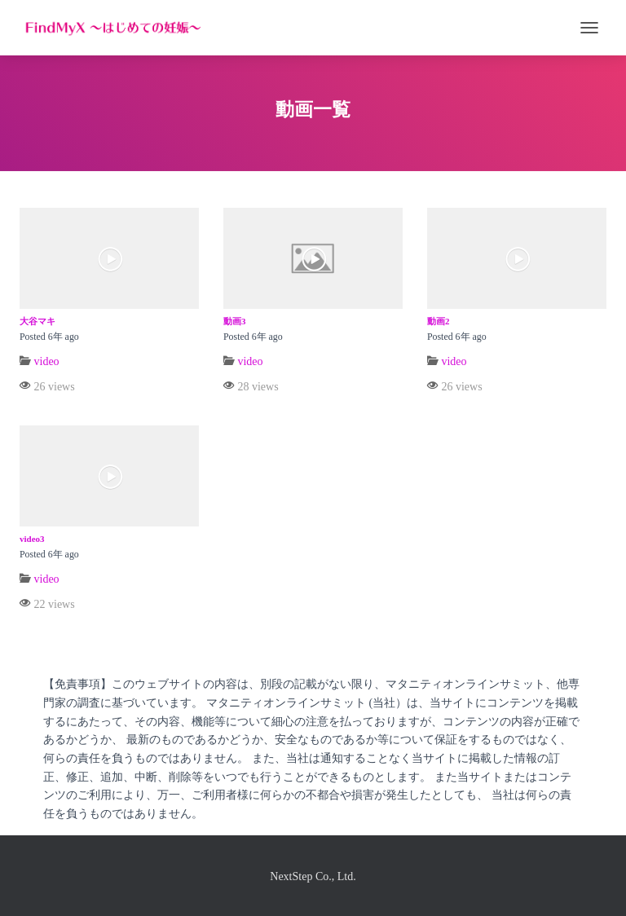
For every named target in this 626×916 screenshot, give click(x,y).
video (47, 361)
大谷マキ (37, 321)
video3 (32, 539)
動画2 (438, 321)
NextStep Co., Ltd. (312, 876)
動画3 (234, 321)
